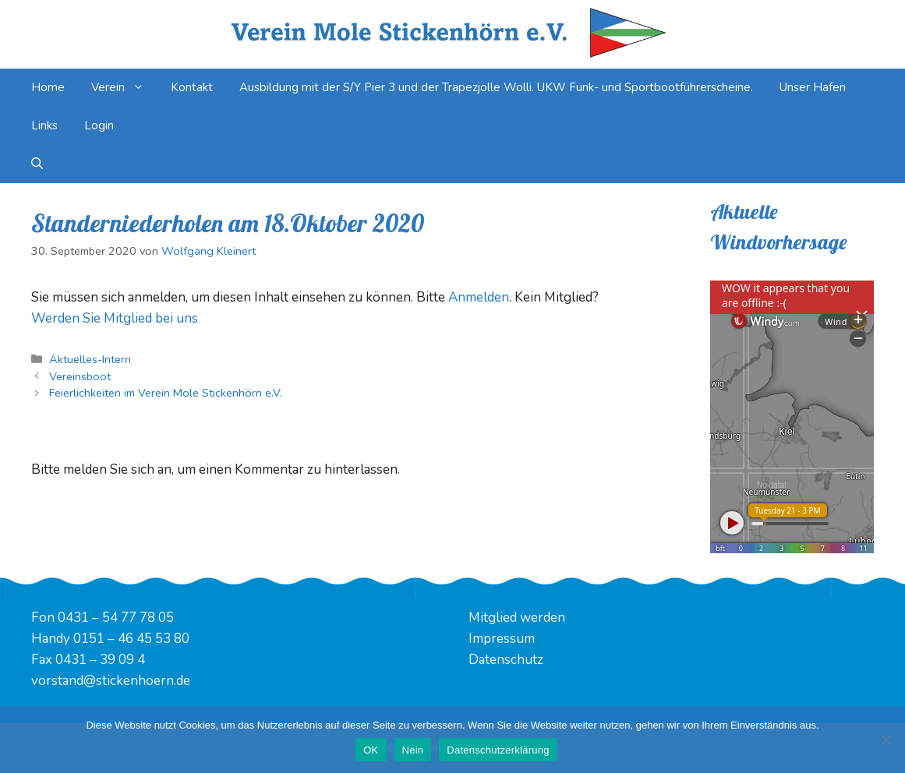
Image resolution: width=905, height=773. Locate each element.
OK (370, 750)
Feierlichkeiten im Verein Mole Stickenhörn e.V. (165, 393)
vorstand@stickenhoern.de (110, 681)
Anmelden (478, 297)
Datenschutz (505, 660)
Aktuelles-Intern (90, 359)
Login (99, 125)
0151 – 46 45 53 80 (131, 639)
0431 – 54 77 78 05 (116, 618)
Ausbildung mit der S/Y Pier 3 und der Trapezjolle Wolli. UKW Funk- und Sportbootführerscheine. (496, 87)
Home (48, 87)
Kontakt (192, 87)
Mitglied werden (516, 618)
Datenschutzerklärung (498, 750)
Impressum (501, 639)
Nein (413, 750)
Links (44, 125)
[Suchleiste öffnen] (37, 164)
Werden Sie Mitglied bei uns (114, 318)
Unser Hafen (813, 87)
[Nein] (885, 739)
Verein (124, 88)
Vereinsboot (80, 376)
